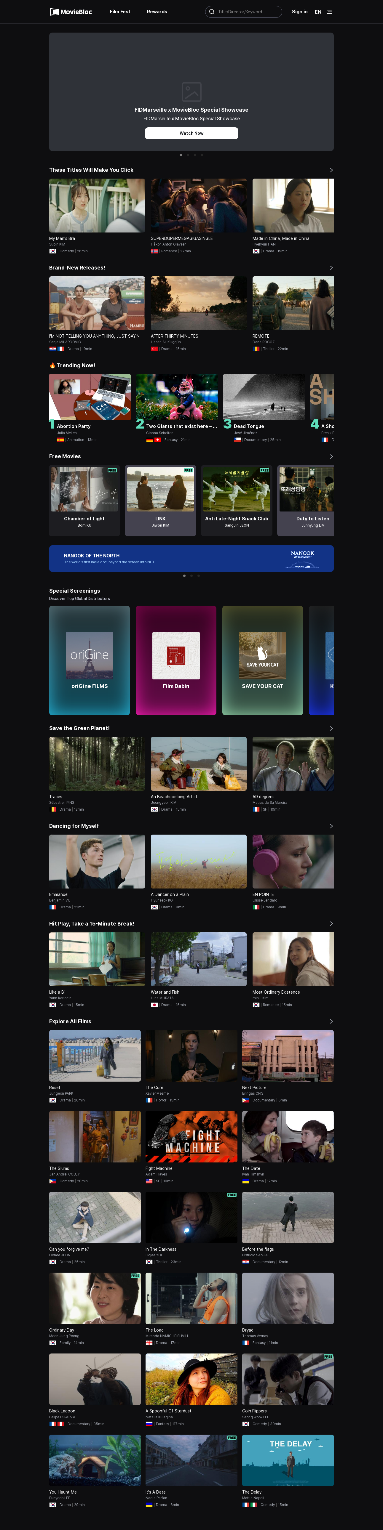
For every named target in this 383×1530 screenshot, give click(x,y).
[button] (181, 155)
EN (318, 12)
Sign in (300, 12)
